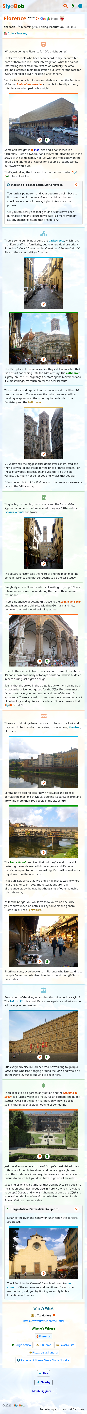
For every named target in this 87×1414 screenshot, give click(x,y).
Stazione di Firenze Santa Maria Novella (44, 1360)
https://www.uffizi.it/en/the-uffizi (43, 1321)
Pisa (36, 150)
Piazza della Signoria (45, 1352)
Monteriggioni (41, 1391)
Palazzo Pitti (67, 1345)
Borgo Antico (23, 1345)
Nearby (45, 1382)
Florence (45, 1336)
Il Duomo (45, 1345)
